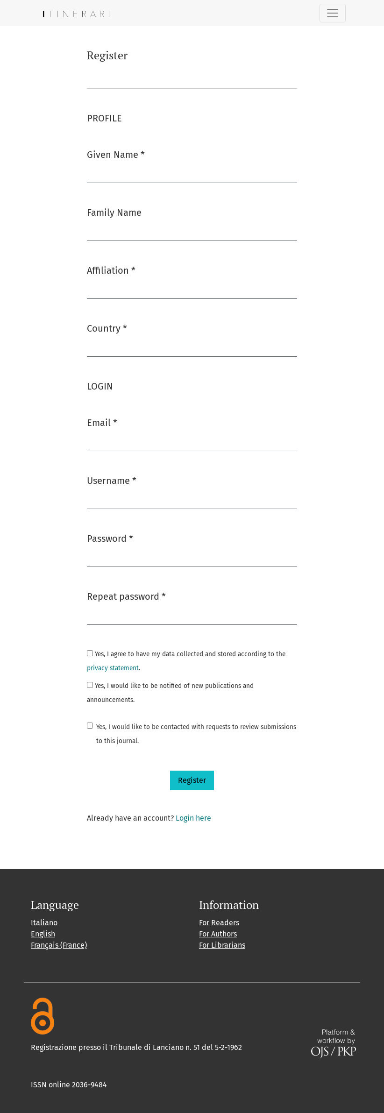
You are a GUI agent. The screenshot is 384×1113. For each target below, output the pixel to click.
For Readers (219, 922)
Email (102, 422)
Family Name (114, 212)
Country (107, 327)
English (43, 933)
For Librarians (222, 945)
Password (110, 538)
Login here (193, 818)
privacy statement (113, 668)
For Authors (218, 933)
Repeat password (126, 595)
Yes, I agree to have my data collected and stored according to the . (186, 661)
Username (111, 480)
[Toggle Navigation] (333, 13)
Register (192, 780)
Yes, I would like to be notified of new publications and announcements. (170, 693)
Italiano (44, 922)
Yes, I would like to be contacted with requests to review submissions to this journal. (196, 734)
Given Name (116, 154)
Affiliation (111, 269)
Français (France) (59, 945)
